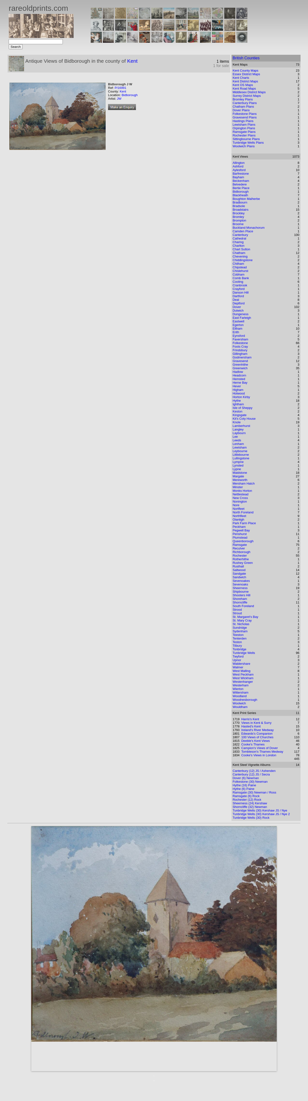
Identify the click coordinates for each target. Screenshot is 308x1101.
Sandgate (239, 573)
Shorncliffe (240, 602)
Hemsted (239, 379)
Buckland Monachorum (249, 227)
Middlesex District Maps (249, 92)
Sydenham (240, 631)
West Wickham (243, 678)
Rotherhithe (241, 559)
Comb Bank (241, 278)
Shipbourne (241, 591)
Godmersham (242, 357)
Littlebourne (241, 454)
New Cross (240, 498)
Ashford (238, 166)
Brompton (239, 220)
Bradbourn (240, 202)
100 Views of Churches (257, 737)
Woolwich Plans (244, 146)
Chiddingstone (243, 260)
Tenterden (240, 638)
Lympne (238, 462)
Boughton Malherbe (246, 199)
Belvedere (240, 184)
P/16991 (120, 88)
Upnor (237, 660)
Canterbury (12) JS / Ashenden (254, 771)
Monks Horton (242, 490)
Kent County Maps (245, 70)
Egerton (238, 325)
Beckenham (241, 181)
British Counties (246, 58)
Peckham (239, 527)
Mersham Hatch (244, 483)
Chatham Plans (243, 106)
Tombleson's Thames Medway (262, 751)
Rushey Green (243, 563)
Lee (235, 436)
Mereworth (240, 480)
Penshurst (240, 534)
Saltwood (239, 570)
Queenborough (243, 541)
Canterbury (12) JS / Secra (251, 774)
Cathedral (239, 238)
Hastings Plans (243, 121)
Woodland (240, 696)
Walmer (238, 667)
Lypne (237, 469)
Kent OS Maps (243, 85)
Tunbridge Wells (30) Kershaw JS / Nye (260, 810)
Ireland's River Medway (257, 730)
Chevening (240, 256)
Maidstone (240, 472)
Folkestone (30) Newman (250, 781)
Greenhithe (240, 364)
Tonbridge (239, 649)
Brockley (239, 213)
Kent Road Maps (244, 88)
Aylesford (239, 170)
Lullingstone (241, 458)
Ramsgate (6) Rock (246, 796)
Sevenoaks (240, 584)
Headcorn (239, 375)
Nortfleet (238, 509)
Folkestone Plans (245, 114)
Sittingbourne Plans (246, 139)
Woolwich (239, 703)
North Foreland (243, 512)
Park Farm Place (244, 523)
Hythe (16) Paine (244, 785)
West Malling (241, 671)
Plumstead (240, 537)
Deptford (239, 303)
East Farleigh (242, 318)
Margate (238, 476)
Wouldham (240, 707)
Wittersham (241, 692)
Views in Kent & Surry (256, 723)
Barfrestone (241, 173)
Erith (236, 332)
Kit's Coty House (244, 418)
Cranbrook (240, 285)
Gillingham (240, 354)
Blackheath (240, 195)
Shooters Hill (241, 595)
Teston (237, 642)
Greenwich (240, 368)
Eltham (237, 328)
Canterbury (240, 235)
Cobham (238, 274)
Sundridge (240, 627)
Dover (237, 307)
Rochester (240, 555)
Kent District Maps (245, 81)
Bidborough (130, 95)
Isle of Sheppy (242, 408)
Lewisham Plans (244, 124)
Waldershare (241, 663)
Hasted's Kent (251, 726)
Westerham (241, 685)
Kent (132, 61)
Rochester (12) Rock (247, 799)
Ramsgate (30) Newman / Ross (254, 792)
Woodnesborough (245, 699)
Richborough (241, 552)
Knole (237, 422)
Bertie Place (241, 188)
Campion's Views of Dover (259, 748)
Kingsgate (240, 415)
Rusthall (238, 566)
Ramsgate (240, 545)
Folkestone (240, 343)
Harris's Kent (250, 719)
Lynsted (238, 465)
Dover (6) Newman (246, 778)
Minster (238, 487)
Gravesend (240, 361)
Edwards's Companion (257, 733)
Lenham (238, 444)
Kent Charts (241, 78)
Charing (238, 242)
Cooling (238, 281)
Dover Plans (241, 110)
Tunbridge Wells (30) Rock (251, 817)
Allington (239, 163)
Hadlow (238, 372)
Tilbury (237, 645)
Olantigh (238, 519)
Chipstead (240, 267)
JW (119, 98)
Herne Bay (240, 382)
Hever (237, 386)
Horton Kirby (241, 397)
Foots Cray (240, 346)
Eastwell (238, 321)
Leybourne (240, 451)
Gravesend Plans (245, 117)
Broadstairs (241, 209)
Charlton (238, 245)
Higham (238, 390)
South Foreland (243, 606)
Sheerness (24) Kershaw (250, 803)
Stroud (237, 613)
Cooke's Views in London (258, 755)
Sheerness (240, 588)
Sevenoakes (241, 581)
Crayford (239, 289)
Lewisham (240, 447)
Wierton (238, 689)
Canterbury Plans (245, 103)
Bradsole (239, 206)
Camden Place (243, 231)
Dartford (238, 296)
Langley (238, 429)
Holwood (239, 393)
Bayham (238, 177)
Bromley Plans (243, 99)
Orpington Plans (244, 128)
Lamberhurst (241, 426)
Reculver (239, 548)
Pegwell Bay (241, 530)
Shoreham (240, 599)
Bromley (238, 217)
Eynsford (239, 336)
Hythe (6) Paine (243, 789)
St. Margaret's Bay (245, 617)
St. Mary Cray (242, 620)
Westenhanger (243, 681)
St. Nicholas (241, 624)
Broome (238, 224)
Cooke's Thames (253, 744)
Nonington (240, 501)
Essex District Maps (246, 74)
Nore (236, 505)
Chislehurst (240, 271)
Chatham (239, 253)
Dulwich (238, 310)
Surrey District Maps (247, 96)
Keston (237, 411)
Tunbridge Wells (244, 653)
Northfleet (239, 516)
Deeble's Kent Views (255, 741)
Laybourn (239, 433)
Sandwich (239, 577)
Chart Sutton (241, 249)
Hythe (237, 400)
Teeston (238, 635)
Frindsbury (240, 350)
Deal (236, 299)
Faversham (240, 339)
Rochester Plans (244, 135)
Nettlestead (241, 494)
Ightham (238, 404)
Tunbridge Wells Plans (248, 142)
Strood (237, 609)
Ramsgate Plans (244, 132)
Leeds (237, 440)
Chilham (238, 263)
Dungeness (241, 314)
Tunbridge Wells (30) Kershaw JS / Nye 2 (261, 814)
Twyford (238, 656)
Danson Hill (241, 292)
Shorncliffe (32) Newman (250, 807)
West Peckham (243, 674)
